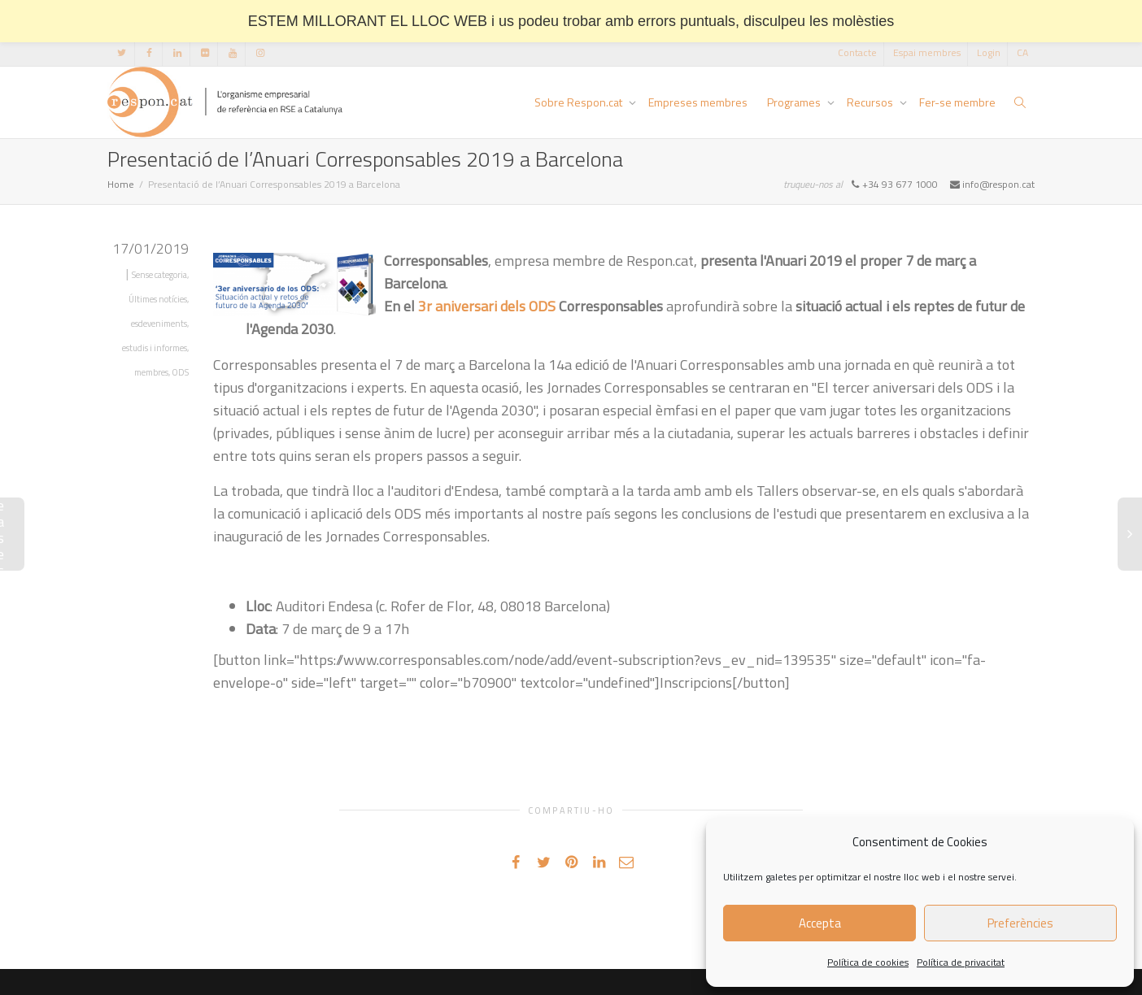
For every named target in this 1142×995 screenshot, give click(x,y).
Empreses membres (698, 102)
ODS (180, 372)
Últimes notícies (158, 299)
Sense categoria (159, 274)
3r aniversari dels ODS (487, 306)
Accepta (820, 923)
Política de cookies (868, 962)
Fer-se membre (957, 102)
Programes (795, 102)
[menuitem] (1022, 52)
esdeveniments (159, 323)
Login (988, 52)
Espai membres (927, 52)
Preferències (1020, 923)
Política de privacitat (961, 962)
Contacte (857, 52)
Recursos (871, 102)
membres (151, 372)
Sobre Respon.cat (579, 102)
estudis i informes (154, 347)
